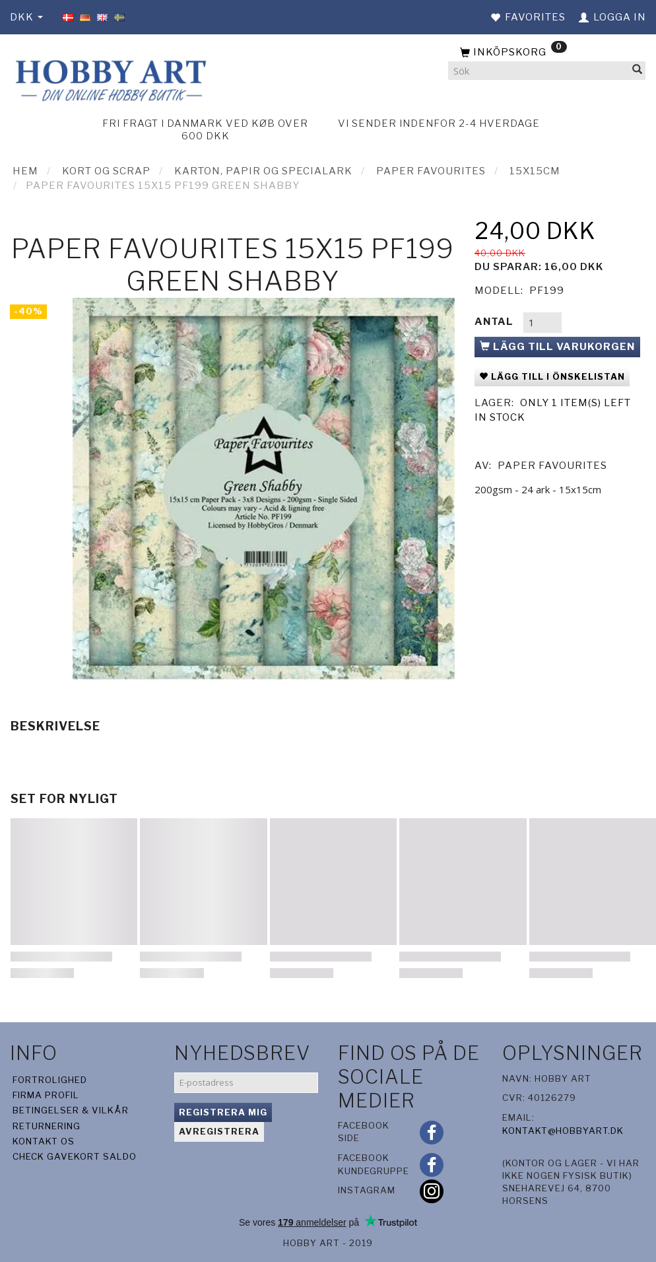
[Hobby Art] (109, 78)
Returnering (47, 1126)
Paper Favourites (552, 466)
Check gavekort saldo (75, 1156)
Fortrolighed (50, 1079)
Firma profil (46, 1095)
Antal (495, 322)
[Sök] (637, 71)
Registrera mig (223, 1112)
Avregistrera (219, 1131)
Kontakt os (44, 1141)
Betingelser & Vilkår (71, 1110)
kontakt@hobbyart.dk (563, 1130)
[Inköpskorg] (546, 52)
